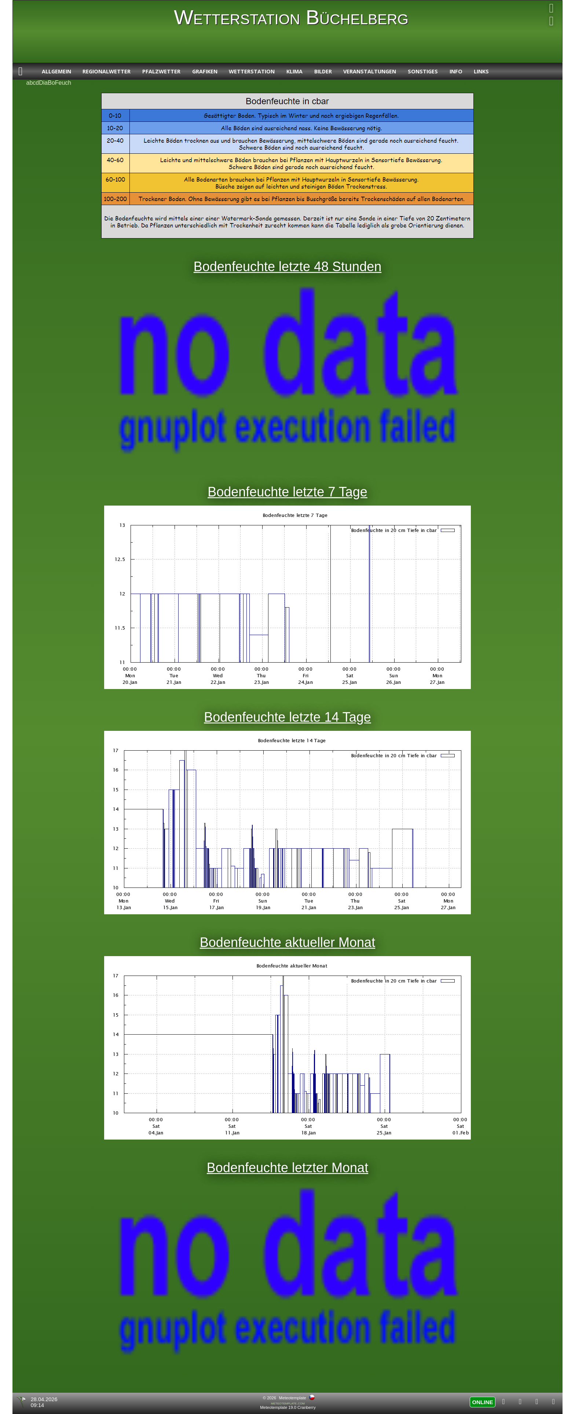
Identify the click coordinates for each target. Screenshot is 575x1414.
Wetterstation (252, 71)
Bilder (323, 71)
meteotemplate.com (288, 1403)
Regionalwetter (107, 71)
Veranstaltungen (369, 71)
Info (456, 71)
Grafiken (204, 71)
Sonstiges (423, 71)
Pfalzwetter (161, 71)
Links (481, 71)
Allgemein (56, 71)
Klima (294, 71)
